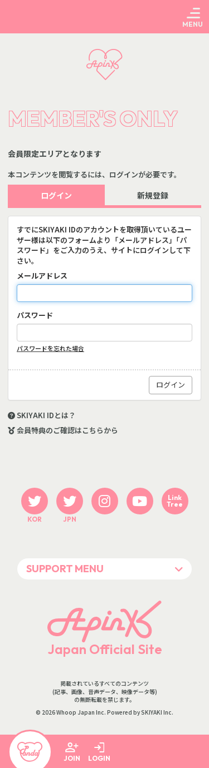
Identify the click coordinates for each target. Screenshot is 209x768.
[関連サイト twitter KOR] (34, 501)
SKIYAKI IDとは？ (46, 415)
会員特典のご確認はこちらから (67, 430)
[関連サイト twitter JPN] (69, 501)
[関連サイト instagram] (104, 501)
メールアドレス (42, 275)
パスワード (35, 315)
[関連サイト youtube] (140, 501)
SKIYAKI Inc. (157, 712)
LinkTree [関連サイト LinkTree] (175, 500)
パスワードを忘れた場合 (50, 348)
